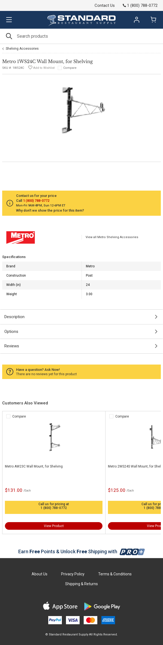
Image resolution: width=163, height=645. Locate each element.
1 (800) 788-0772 (54, 508)
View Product (54, 526)
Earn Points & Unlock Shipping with (81, 551)
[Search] (81, 36)
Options (11, 331)
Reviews (11, 346)
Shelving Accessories (22, 49)
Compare (70, 68)
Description (14, 316)
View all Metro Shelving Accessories (112, 237)
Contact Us (105, 5)
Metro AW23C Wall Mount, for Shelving (34, 466)
